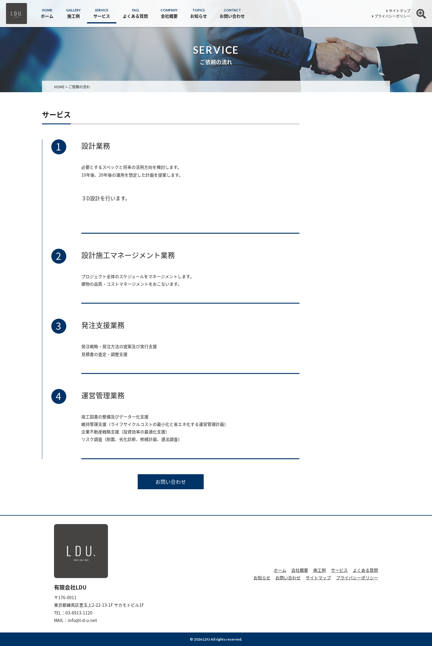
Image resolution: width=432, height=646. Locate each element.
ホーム (280, 570)
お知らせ (262, 578)
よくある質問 (365, 570)
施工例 (319, 570)
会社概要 (299, 570)
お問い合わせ (170, 481)
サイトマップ (398, 11)
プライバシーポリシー (391, 16)
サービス (339, 570)
